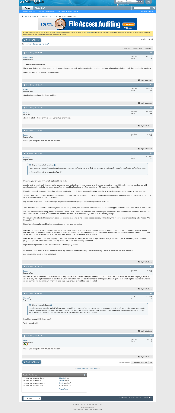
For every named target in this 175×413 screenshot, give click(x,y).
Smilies (61, 381)
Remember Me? (123, 5)
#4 (151, 130)
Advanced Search (147, 11)
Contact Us (123, 398)
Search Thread (137, 48)
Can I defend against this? (38, 44)
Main (34, 16)
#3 (151, 107)
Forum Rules (63, 389)
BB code (62, 378)
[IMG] (61, 383)
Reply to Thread (31, 40)
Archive (145, 398)
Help (148, 2)
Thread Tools (126, 48)
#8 (151, 335)
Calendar (41, 11)
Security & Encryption (47, 16)
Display (147, 48)
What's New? (40, 8)
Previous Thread (82, 369)
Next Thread (94, 369)
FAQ (34, 11)
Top (151, 362)
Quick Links (72, 11)
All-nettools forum (135, 398)
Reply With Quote (145, 80)
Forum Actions (60, 11)
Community (49, 11)
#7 (151, 293)
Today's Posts (27, 11)
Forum (27, 8)
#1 (151, 53)
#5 (151, 153)
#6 (151, 266)
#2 (151, 85)
